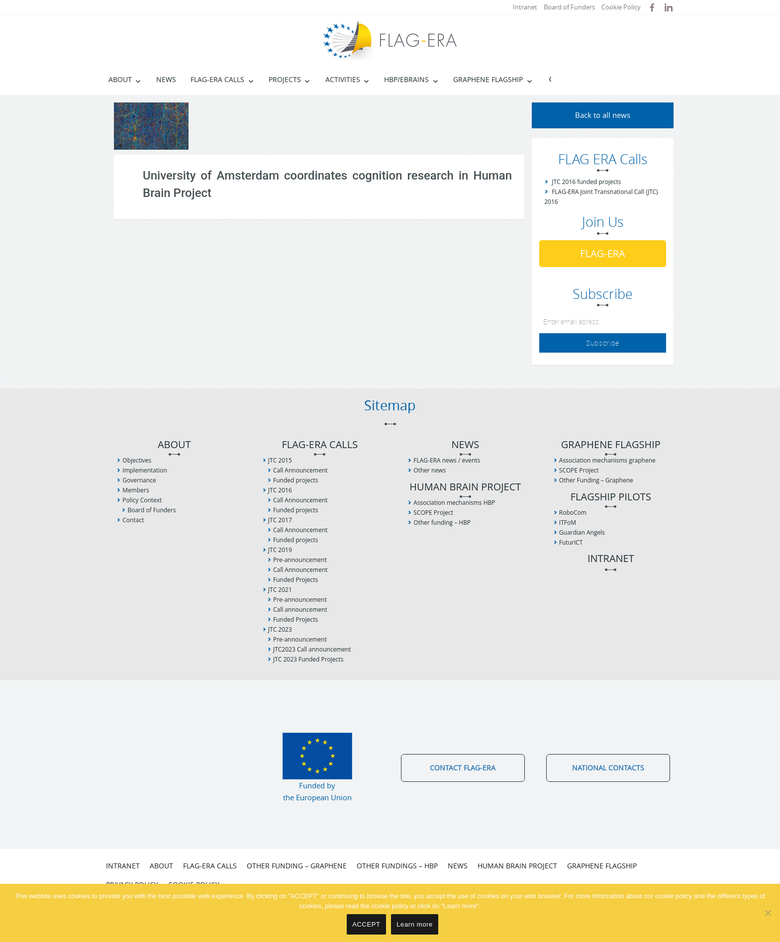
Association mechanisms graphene (607, 460)
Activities (342, 79)
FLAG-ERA (602, 253)
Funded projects (295, 480)
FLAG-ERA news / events (446, 460)
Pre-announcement (300, 560)
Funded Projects (295, 579)
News (166, 79)
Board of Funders (569, 6)
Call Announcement (300, 470)
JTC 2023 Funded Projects (308, 659)
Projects (285, 79)
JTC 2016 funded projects (586, 182)
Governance (139, 480)
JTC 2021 (280, 589)
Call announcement (300, 609)
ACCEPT (366, 924)
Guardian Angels (582, 532)
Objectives (136, 460)
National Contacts (608, 767)
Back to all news (602, 115)
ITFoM (567, 522)
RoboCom (572, 512)
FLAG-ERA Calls (217, 79)
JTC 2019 (280, 550)
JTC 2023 (280, 629)
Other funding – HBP (442, 522)
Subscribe (602, 343)
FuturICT (571, 542)
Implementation (144, 470)
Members (135, 490)
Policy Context (142, 500)
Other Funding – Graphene (596, 480)
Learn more (414, 924)
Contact (133, 520)
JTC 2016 (280, 490)
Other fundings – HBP (397, 865)
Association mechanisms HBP (454, 502)
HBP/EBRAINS (406, 79)
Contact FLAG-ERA (462, 767)
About (120, 79)
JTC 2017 (280, 520)
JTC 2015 (280, 460)
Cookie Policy (621, 6)
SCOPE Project (433, 512)
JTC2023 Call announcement (312, 649)
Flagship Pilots (611, 497)
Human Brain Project (465, 487)
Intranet (525, 6)
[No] (768, 913)
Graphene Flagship (488, 79)
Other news (429, 470)
